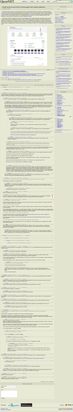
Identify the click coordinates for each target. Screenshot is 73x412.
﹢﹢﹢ (22, 235)
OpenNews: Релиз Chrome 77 (8, 72)
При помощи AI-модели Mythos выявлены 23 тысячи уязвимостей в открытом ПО (64, 35)
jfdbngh (6, 250)
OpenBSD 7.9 (59, 125)
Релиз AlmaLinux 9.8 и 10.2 (62, 88)
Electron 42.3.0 (60, 111)
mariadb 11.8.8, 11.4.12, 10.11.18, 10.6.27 (64, 105)
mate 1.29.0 (59, 107)
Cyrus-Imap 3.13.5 (60, 97)
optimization (29, 79)
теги (56, 1)
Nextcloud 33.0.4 (60, 96)
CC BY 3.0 (7, 77)
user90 (5, 287)
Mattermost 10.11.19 (60, 102)
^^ (22, 127)
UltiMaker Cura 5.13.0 (61, 114)
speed (35, 79)
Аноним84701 (12, 343)
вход (62, 0)
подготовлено (32, 15)
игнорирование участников (44, 381)
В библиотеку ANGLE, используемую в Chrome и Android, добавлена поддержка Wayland (63, 76)
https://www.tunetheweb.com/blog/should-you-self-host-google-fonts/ (23, 134)
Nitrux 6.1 (59, 122)
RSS (52, 85)
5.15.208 (56, 130)
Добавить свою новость (59, 22)
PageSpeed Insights (28, 16)
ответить (20, 101)
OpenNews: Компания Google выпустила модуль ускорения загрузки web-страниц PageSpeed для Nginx (23, 75)
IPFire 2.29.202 (59, 119)
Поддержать (65, 410)
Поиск (54, 1)
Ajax (35, 85)
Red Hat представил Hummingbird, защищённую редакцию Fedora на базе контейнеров (62, 46)
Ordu (14, 127)
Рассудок (6, 199)
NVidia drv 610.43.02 (61, 115)
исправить (48, 69)
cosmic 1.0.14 (59, 112)
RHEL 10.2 (59, 124)
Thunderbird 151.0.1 (60, 109)
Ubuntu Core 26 (60, 126)
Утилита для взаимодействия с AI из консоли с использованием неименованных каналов (63, 71)
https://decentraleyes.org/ (17, 111)
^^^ (18, 101)
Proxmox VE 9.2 (60, 121)
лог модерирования (51, 381)
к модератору (26, 89)
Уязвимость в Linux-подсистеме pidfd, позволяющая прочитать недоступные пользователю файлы (63, 43)
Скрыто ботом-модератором (19, 89)
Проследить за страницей (6, 410)
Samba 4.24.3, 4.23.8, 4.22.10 (62, 110)
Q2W (6, 319)
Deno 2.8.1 (59, 101)
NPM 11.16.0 (59, 103)
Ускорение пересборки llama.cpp (65, 63)
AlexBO (6, 224)
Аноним (6, 89)
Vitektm (14, 121)
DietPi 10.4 (59, 127)
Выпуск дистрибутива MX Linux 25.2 (63, 73)
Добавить (60, 410)
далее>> (70, 116)
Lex (7, 267)
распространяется (5, 15)
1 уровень (38, 85)
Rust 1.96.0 (59, 95)
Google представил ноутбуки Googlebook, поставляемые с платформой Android (64, 49)
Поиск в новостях (58, 20)
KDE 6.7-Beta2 (59, 98)
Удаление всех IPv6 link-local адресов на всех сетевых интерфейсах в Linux (64, 62)
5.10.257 (59, 130)
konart (6, 253)
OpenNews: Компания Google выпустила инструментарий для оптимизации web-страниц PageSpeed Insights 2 (24, 73)
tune (33, 79)
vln (55, 106)
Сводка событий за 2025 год (60, 50)
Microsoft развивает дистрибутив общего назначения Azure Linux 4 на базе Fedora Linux (64, 40)
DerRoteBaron (9, 173)
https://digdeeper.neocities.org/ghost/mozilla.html (35, 358)
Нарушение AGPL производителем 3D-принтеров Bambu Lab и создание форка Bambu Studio (63, 32)
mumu (6, 194)
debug (18, 79)
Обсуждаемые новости (63, 68)
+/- (45, 85)
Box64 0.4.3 (59, 113)
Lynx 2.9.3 (59, 99)
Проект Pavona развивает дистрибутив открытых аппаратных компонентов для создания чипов (63, 29)
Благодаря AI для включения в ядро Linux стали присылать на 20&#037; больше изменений (64, 83)
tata (7, 229)
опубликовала (13, 11)
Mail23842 (8, 262)
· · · (24, 235)
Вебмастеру (70, 410)
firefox (13, 79)
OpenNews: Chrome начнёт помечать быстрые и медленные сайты (16, 71)
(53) (7, 85)
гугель (10, 242)
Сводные (64, 18)
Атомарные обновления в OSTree (65, 64)
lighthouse (9, 79)
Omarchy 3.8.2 (59, 120)
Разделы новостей (58, 18)
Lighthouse (40, 11)
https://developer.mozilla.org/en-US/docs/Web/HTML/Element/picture (33, 217)
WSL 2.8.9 (59, 108)
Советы (63, 54)
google (16, 79)
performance (24, 79)
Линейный (42, 85)
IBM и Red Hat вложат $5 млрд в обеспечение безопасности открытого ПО (63, 81)
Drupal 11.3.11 (59, 94)
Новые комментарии (59, 21)
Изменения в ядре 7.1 (59, 132)
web (21, 79)
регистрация (65, 0)
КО (7, 330)
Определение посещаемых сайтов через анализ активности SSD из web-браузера (64, 79)
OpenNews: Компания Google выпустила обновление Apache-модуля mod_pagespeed (19, 74)
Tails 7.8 (58, 123)
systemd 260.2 (59, 100)
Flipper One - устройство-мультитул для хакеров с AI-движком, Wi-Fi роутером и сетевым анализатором (63, 37)
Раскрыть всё (48, 85)
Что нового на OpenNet (59, 19)
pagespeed (39, 79)
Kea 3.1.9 (59, 104)
